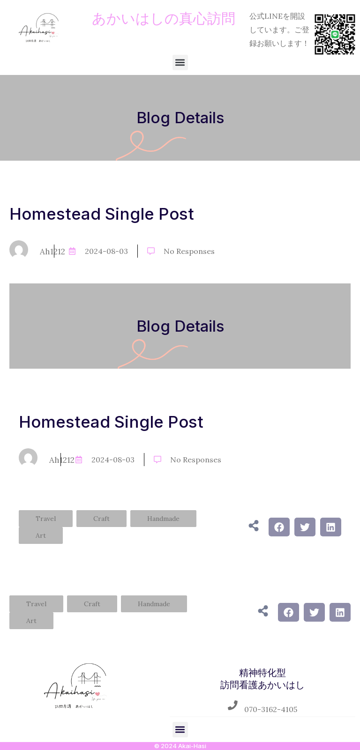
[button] (180, 62)
